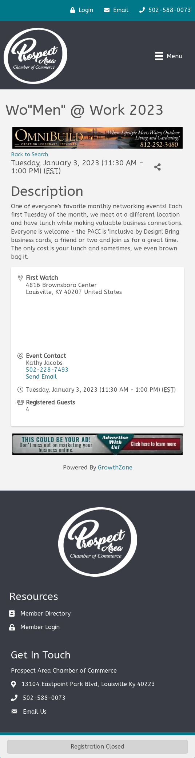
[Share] (158, 167)
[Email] (114, 10)
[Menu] (169, 56)
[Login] (80, 10)
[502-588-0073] (163, 10)
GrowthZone (115, 467)
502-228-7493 (47, 369)
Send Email (41, 376)
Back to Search (29, 155)
